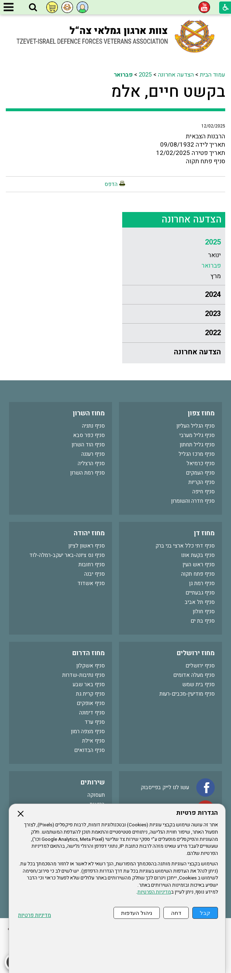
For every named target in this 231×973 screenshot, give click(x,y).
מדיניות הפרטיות (154, 892)
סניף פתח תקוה (198, 574)
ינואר (214, 255)
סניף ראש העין (199, 564)
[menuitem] (173, 259)
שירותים (93, 782)
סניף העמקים (200, 473)
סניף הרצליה (91, 463)
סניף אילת (93, 741)
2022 (213, 333)
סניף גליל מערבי (197, 435)
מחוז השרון (89, 413)
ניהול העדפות (136, 913)
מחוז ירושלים (196, 653)
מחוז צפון (201, 413)
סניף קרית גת (90, 694)
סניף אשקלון (90, 666)
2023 (213, 313)
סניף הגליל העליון (195, 426)
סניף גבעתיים (200, 593)
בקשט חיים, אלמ (168, 92)
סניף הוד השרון (88, 445)
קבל (205, 913)
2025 (145, 74)
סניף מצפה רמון (88, 731)
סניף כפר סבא (89, 435)
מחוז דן (204, 533)
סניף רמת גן (202, 583)
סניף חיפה (203, 492)
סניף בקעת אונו (198, 555)
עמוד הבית (212, 74)
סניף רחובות (91, 564)
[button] (33, 7)
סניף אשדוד (91, 583)
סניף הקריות (201, 482)
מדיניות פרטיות (34, 915)
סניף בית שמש (198, 684)
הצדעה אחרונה (176, 74)
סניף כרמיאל (201, 463)
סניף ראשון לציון (86, 546)
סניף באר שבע (89, 684)
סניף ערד (95, 722)
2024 (213, 294)
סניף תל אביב (200, 602)
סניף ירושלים (200, 666)
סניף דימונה (92, 713)
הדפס (110, 184)
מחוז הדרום (88, 653)
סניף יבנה (94, 574)
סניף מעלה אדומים (194, 675)
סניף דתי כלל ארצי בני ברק (185, 546)
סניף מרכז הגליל (197, 454)
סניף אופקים (91, 703)
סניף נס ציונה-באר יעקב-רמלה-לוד (67, 555)
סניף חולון (204, 611)
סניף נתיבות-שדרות (83, 675)
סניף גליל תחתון (197, 445)
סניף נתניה (93, 426)
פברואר (123, 74)
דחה (176, 913)
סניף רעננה (93, 454)
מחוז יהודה (89, 533)
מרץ (215, 276)
